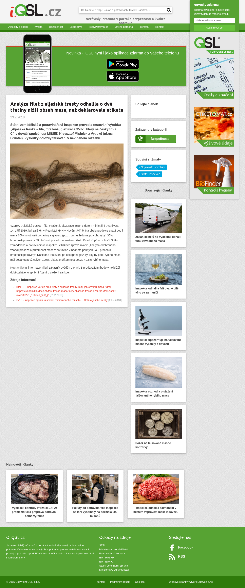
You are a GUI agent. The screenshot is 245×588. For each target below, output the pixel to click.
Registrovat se (214, 27)
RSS (181, 556)
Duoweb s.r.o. (205, 581)
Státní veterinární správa (113, 565)
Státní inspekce (150, 174)
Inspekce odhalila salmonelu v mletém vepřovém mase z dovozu (156, 494)
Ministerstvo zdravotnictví (114, 569)
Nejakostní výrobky (153, 167)
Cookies (140, 581)
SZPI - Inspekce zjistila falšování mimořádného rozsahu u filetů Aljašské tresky (62, 300)
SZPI (102, 545)
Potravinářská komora (112, 553)
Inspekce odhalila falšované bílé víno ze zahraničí (158, 274)
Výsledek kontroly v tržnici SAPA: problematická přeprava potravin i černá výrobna (34, 496)
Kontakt (159, 26)
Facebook (185, 547)
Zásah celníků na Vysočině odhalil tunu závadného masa (158, 222)
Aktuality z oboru (18, 26)
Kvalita (38, 26)
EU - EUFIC (106, 561)
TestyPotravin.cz (98, 26)
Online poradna (124, 26)
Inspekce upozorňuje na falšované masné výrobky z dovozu (158, 326)
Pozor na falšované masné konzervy (158, 429)
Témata (144, 26)
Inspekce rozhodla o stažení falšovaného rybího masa (158, 377)
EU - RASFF (106, 557)
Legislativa (76, 26)
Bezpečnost (56, 26)
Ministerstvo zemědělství (113, 549)
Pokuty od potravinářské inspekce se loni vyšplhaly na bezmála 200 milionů (95, 496)
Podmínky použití (120, 581)
